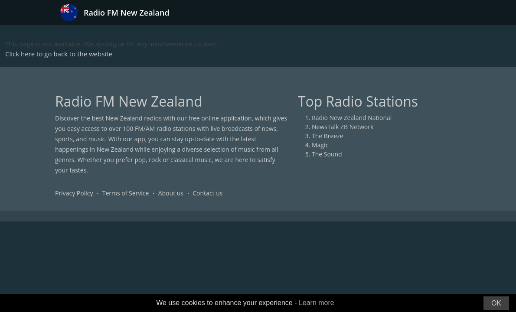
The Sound (327, 154)
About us (170, 193)
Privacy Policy (74, 193)
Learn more (316, 302)
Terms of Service (125, 193)
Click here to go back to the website (58, 53)
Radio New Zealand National (352, 118)
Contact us (207, 193)
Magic (320, 145)
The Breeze (327, 136)
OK (496, 303)
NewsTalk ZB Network (342, 127)
